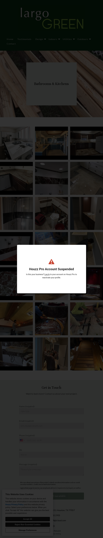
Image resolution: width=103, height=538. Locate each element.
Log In (47, 274)
